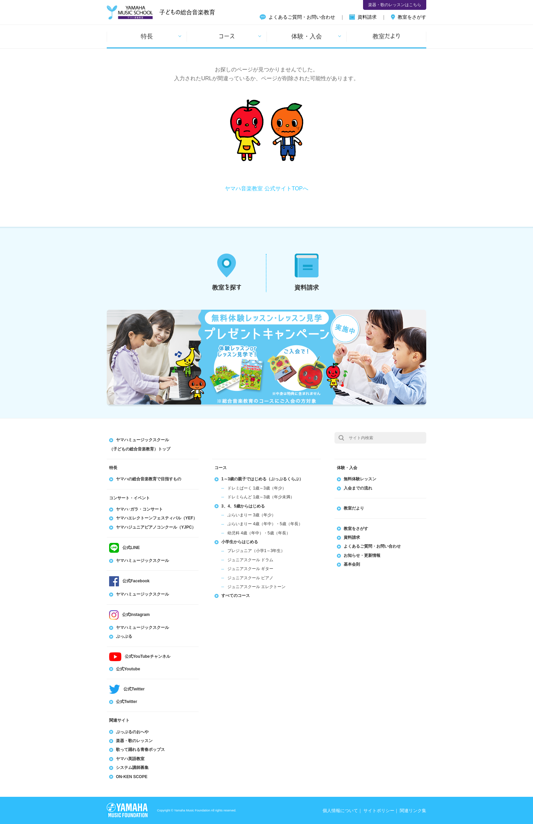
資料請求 (367, 17)
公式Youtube (128, 669)
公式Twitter (126, 701)
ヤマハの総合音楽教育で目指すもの (148, 479)
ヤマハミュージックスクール (142, 560)
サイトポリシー (378, 810)
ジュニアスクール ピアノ (250, 578)
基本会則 (352, 564)
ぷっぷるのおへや (132, 731)
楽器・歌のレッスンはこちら (394, 4)
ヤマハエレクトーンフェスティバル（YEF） (156, 518)
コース (227, 36)
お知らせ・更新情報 (362, 555)
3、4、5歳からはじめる (243, 506)
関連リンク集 (413, 810)
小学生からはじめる (239, 541)
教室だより (386, 36)
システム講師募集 (132, 767)
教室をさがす (412, 17)
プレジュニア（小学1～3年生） (256, 550)
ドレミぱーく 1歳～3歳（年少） (256, 488)
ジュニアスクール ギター (250, 568)
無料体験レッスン (360, 479)
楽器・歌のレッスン (134, 740)
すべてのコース (235, 595)
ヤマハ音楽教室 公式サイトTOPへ (266, 188)
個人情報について (340, 810)
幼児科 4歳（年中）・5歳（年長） (258, 533)
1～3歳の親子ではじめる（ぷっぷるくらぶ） (262, 479)
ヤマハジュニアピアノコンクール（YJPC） (156, 527)
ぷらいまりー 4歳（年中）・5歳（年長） (265, 523)
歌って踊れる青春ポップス (140, 749)
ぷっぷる (124, 636)
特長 (147, 36)
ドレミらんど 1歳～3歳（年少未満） (260, 497)
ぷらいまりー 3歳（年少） (251, 515)
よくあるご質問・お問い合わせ (302, 17)
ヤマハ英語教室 (130, 758)
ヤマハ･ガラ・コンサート (139, 509)
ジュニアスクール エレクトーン (256, 586)
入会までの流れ (358, 488)
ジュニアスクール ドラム (250, 559)
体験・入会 (306, 36)
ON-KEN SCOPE (132, 776)
